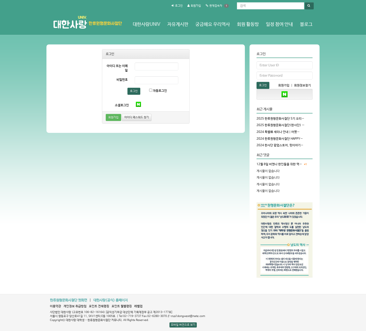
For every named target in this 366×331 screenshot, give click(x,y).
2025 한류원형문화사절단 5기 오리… (280, 118)
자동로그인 (158, 91)
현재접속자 (215, 5)
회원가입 (196, 5)
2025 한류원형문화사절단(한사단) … (281, 125)
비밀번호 (122, 80)
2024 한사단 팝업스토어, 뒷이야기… (280, 145)
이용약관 (55, 306)
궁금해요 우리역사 (212, 24)
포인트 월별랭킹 (122, 306)
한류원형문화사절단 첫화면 (68, 300)
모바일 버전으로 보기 (183, 325)
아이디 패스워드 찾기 (136, 117)
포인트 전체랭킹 (99, 306)
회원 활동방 (248, 24)
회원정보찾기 (302, 85)
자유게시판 (177, 24)
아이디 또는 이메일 (117, 68)
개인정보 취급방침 (75, 306)
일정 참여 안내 (279, 24)
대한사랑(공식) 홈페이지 (110, 300)
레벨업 (138, 306)
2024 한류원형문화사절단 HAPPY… (280, 139)
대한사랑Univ (146, 24)
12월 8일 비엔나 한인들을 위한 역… (279, 164)
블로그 (306, 24)
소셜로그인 (122, 105)
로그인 (179, 5)
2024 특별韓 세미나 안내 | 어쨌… (278, 132)
